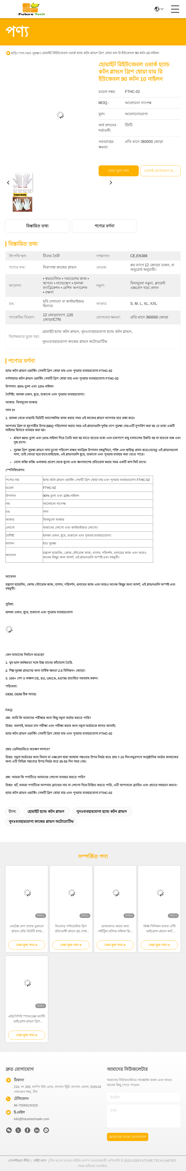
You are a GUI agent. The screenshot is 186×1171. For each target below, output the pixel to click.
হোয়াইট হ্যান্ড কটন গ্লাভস (45, 811)
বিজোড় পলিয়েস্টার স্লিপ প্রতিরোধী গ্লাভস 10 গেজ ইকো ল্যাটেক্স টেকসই (71, 929)
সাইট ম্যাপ (40, 1160)
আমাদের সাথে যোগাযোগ (127, 1137)
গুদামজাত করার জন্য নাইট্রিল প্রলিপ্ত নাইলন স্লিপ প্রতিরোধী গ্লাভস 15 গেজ (115, 929)
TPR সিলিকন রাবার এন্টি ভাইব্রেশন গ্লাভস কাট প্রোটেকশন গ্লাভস (159, 929)
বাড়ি (14, 53)
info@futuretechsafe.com (31, 1119)
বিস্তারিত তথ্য (37, 226)
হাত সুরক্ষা (33, 53)
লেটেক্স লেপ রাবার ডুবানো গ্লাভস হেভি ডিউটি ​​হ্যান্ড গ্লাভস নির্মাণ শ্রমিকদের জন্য (26, 929)
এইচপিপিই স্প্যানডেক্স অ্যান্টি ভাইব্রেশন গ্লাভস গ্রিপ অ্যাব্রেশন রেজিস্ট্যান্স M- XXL (26, 1019)
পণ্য (21, 53)
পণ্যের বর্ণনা (104, 226)
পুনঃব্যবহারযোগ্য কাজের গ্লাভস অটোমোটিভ (41, 821)
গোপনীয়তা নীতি (19, 1160)
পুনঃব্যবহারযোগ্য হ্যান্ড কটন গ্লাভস (101, 811)
